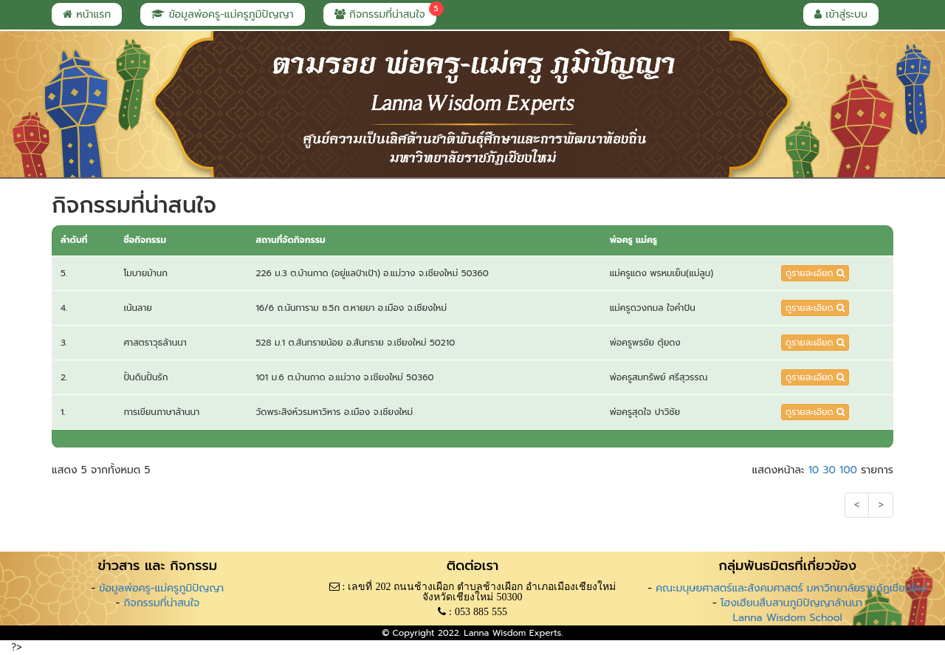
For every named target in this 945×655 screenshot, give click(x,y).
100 (848, 470)
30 (828, 470)
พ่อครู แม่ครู (633, 240)
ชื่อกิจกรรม (144, 240)
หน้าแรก (87, 14)
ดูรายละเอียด (815, 273)
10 (813, 470)
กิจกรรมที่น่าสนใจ (385, 12)
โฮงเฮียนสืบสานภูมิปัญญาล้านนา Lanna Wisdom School (791, 610)
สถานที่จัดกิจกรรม (290, 240)
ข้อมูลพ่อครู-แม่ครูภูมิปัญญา (222, 14)
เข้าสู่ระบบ (840, 14)
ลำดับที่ (74, 240)
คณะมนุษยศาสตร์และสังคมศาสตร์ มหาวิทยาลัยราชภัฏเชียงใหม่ (791, 588)
